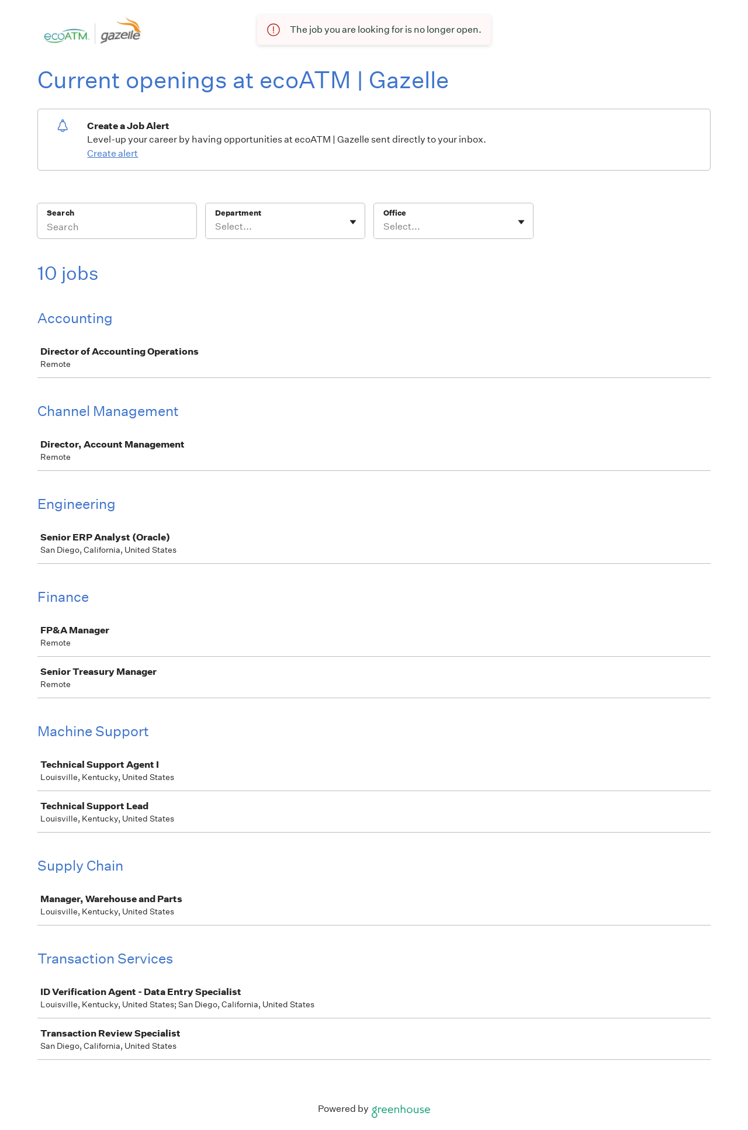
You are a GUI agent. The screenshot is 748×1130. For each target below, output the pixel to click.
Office (394, 213)
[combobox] (216, 226)
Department (238, 213)
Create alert (112, 153)
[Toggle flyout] (353, 222)
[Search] (116, 228)
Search (60, 213)
